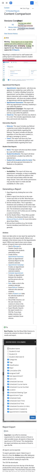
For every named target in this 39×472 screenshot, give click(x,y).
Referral (14, 287)
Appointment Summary (15, 256)
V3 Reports (15, 50)
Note (9, 283)
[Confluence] (10, 3)
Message (16, 246)
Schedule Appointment (15, 273)
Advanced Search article (14, 219)
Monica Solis (12, 27)
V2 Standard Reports (12, 11)
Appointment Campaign (16, 265)
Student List (17, 293)
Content (6, 8)
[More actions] (33, 8)
